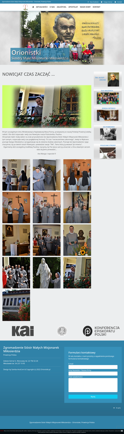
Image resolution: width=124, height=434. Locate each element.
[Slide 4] (67, 62)
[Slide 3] (63, 62)
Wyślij (93, 397)
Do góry (117, 408)
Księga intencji (106, 2)
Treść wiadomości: (75, 377)
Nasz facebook (93, 2)
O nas (52, 7)
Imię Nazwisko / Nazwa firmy (79, 370)
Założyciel (61, 7)
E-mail (70, 364)
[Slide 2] (60, 62)
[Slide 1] (56, 62)
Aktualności (42, 7)
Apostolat (73, 7)
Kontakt (118, 2)
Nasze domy (85, 7)
